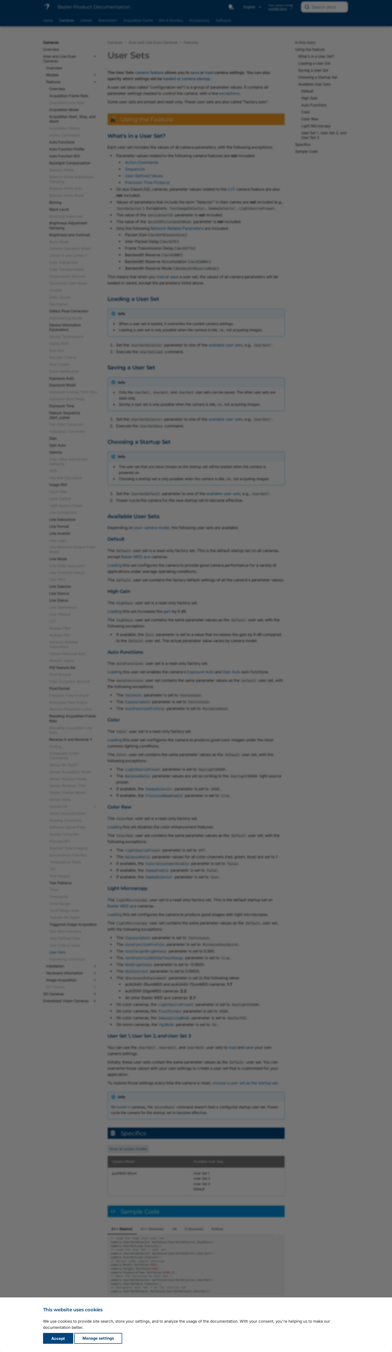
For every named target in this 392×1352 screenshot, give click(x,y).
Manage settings (98, 1338)
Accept (58, 1338)
